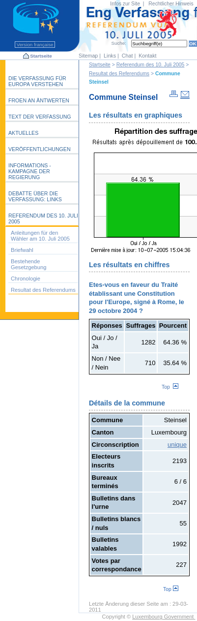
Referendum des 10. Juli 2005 (150, 64)
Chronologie (25, 278)
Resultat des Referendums (119, 73)
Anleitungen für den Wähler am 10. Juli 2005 (40, 236)
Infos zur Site (125, 3)
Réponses (107, 325)
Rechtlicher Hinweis (170, 3)
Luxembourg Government (163, 617)
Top (170, 387)
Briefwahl (22, 250)
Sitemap (88, 56)
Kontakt (147, 56)
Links (110, 56)
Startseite (41, 56)
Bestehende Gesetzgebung (28, 264)
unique (177, 444)
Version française (35, 44)
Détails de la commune (127, 403)
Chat (127, 56)
